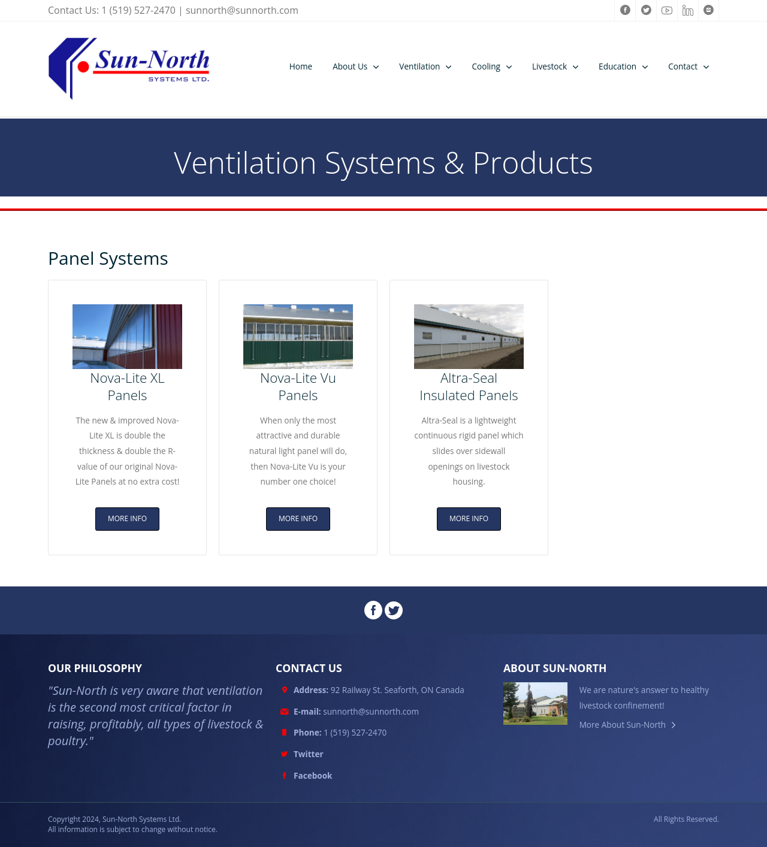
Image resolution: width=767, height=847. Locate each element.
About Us (350, 66)
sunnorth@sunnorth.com (242, 10)
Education (617, 66)
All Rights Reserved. (686, 819)
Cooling (486, 66)
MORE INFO (127, 518)
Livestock (549, 66)
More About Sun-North (622, 724)
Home (300, 66)
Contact (682, 66)
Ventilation (419, 66)
